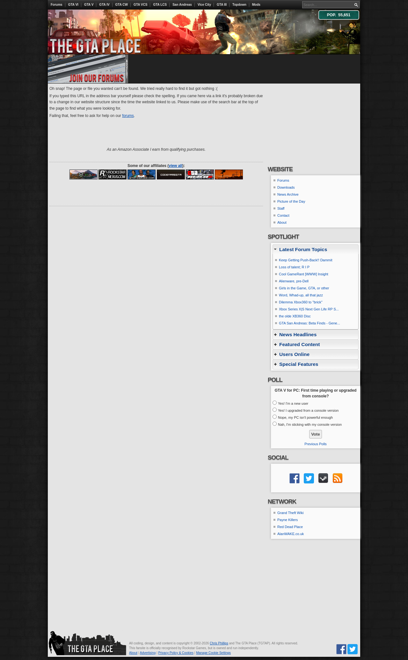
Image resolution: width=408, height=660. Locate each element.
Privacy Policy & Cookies (175, 653)
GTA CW (121, 4)
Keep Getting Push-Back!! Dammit (305, 260)
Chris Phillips (219, 643)
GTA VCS (140, 4)
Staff (280, 208)
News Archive (288, 194)
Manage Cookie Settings (213, 653)
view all (175, 165)
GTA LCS (160, 4)
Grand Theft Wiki (290, 513)
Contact (283, 215)
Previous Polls (315, 444)
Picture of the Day (291, 201)
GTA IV (104, 4)
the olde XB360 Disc (295, 316)
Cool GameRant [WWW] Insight (303, 274)
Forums (56, 4)
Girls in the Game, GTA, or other (304, 288)
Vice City (204, 4)
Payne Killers (287, 520)
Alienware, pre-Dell (294, 281)
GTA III (222, 4)
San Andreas (182, 4)
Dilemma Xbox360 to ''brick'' (301, 302)
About (282, 222)
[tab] (316, 249)
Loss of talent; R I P (294, 267)
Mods (256, 4)
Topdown (239, 4)
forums (128, 115)
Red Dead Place (290, 527)
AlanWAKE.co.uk (290, 534)
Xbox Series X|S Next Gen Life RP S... (309, 309)
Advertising (148, 653)
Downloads (286, 187)
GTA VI (73, 4)
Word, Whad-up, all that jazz (301, 295)
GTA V (88, 4)
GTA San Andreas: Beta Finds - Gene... (309, 323)
